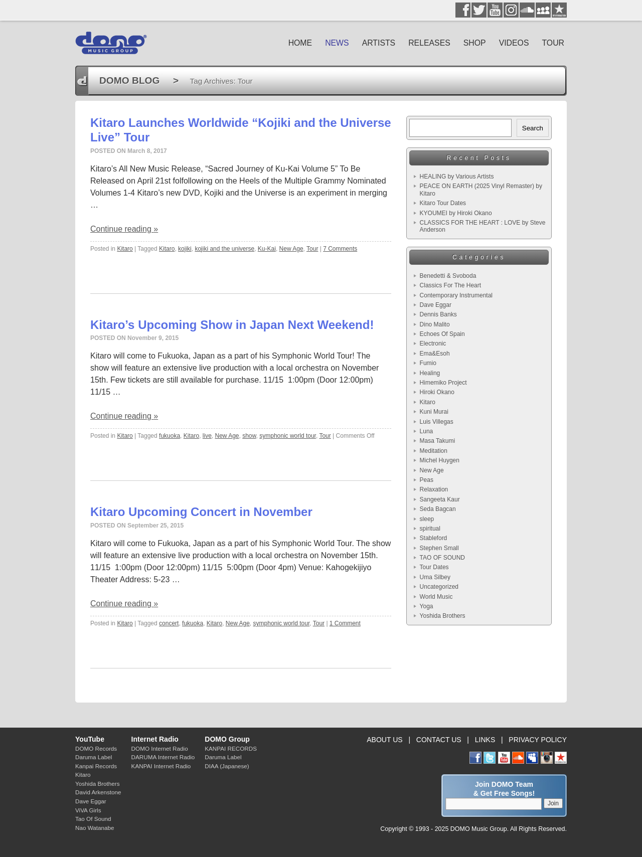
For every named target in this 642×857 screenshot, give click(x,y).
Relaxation (434, 489)
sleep (427, 519)
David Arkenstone (98, 792)
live (207, 435)
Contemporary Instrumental (456, 295)
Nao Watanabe (94, 827)
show (249, 435)
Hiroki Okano (437, 392)
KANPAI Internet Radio (161, 766)
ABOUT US (384, 740)
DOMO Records (96, 748)
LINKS (485, 740)
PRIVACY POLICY (538, 740)
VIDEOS (514, 43)
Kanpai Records (96, 766)
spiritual (430, 528)
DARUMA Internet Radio (163, 757)
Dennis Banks (438, 314)
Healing (430, 373)
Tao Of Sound (93, 818)
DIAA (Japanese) (227, 766)
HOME (300, 43)
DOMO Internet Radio (159, 748)
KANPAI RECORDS (231, 748)
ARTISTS (379, 43)
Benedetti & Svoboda (448, 275)
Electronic (433, 343)
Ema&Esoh (435, 353)
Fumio (428, 363)
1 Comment (345, 623)
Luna (426, 431)
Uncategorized (439, 586)
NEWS (337, 43)
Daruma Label (93, 757)
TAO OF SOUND (442, 557)
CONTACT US (438, 740)
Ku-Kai (267, 248)
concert (169, 623)
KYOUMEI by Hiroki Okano (456, 213)
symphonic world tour (287, 435)
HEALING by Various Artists (457, 176)
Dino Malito (435, 324)
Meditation (433, 450)
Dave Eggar (435, 304)
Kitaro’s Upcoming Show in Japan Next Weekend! (232, 324)
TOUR (553, 43)
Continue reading (124, 229)
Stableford (433, 538)
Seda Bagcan (438, 508)
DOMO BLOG (129, 80)
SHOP (474, 43)
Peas (426, 479)
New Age (291, 248)
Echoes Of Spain (442, 333)
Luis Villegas (436, 421)
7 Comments (340, 248)
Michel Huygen (439, 460)
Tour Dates (434, 567)
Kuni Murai (434, 411)
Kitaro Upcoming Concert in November (201, 512)
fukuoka (169, 435)
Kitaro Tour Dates (443, 203)
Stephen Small (439, 548)
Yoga (426, 606)
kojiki (185, 248)
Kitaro (124, 248)
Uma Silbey (435, 577)
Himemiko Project (443, 382)
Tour (312, 248)
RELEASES (429, 43)
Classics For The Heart (450, 285)
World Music (436, 596)
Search (532, 128)
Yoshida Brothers (442, 615)
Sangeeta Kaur (440, 499)
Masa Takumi (437, 440)
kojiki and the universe (224, 248)
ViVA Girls (88, 810)
